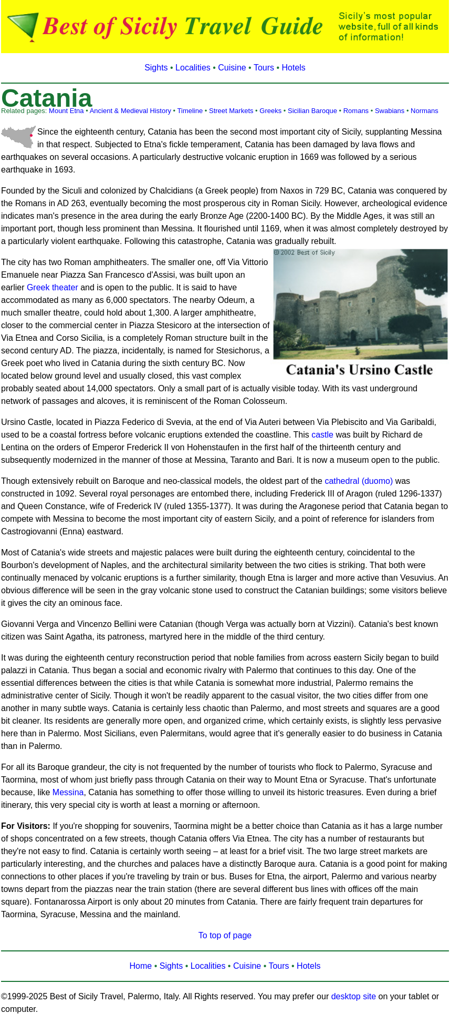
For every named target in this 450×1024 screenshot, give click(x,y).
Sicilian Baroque (312, 111)
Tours (264, 67)
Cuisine (232, 67)
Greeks (270, 111)
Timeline (190, 111)
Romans (356, 111)
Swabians (389, 111)
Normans (424, 111)
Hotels (294, 67)
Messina (68, 792)
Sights (156, 67)
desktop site (353, 996)
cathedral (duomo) (359, 480)
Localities (193, 67)
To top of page (225, 935)
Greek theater (52, 287)
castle (322, 434)
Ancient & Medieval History (130, 111)
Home (141, 965)
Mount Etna (66, 111)
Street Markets (231, 111)
